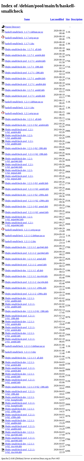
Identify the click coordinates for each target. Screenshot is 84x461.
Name (27, 19)
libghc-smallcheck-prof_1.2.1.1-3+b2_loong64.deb (20, 404)
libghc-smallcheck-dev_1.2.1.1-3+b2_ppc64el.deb (20, 433)
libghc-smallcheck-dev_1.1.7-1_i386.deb (24, 67)
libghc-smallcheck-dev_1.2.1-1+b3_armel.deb (26, 206)
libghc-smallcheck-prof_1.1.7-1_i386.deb (24, 72)
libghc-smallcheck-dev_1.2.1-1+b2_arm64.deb (27, 125)
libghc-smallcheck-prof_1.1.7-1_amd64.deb (25, 84)
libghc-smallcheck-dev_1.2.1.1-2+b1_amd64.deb (20, 299)
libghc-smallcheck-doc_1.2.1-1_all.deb (23, 119)
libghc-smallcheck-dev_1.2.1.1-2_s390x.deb (25, 288)
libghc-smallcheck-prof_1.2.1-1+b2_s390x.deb (27, 200)
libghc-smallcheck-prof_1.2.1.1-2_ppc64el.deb (27, 253)
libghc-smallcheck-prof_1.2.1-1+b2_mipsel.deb (19, 177)
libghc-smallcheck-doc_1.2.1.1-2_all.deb (24, 270)
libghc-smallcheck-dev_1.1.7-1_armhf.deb (25, 90)
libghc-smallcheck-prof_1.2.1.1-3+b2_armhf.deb (20, 381)
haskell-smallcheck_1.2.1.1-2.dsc (20, 241)
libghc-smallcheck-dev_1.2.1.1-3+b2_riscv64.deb (20, 445)
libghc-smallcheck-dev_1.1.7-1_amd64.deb (25, 78)
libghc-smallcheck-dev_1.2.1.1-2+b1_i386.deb (27, 311)
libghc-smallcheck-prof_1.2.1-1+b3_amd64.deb (19, 142)
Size (68, 19)
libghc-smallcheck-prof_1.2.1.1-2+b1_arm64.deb (20, 328)
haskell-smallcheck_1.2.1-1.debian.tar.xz (24, 102)
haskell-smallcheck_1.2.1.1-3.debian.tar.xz (25, 346)
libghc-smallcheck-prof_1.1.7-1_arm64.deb (25, 61)
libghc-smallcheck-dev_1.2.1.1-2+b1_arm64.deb (20, 322)
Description (76, 19)
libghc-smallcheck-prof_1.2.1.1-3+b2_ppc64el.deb (20, 439)
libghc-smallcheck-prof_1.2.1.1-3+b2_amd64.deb (20, 427)
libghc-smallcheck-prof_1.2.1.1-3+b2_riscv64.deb (20, 450)
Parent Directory (12, 27)
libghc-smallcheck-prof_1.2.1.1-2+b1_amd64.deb (20, 305)
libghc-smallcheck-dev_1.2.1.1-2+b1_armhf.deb (20, 334)
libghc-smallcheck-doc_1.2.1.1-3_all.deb (24, 358)
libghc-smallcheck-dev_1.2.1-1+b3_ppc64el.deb (19, 159)
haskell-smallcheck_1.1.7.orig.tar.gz (22, 38)
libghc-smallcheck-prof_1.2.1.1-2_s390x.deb (26, 294)
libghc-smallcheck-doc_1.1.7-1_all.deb (23, 49)
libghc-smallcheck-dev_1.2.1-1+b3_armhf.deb (26, 183)
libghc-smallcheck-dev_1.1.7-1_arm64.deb (25, 55)
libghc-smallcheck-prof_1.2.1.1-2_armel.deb (26, 264)
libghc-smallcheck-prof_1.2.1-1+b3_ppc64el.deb (19, 165)
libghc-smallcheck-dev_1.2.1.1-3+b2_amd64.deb (20, 421)
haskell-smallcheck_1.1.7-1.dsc (19, 43)
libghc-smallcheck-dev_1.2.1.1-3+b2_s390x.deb (20, 410)
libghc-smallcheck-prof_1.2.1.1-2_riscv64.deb (26, 282)
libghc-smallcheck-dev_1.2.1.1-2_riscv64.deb (26, 276)
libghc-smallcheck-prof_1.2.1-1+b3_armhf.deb (27, 189)
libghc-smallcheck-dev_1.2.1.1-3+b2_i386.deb (27, 387)
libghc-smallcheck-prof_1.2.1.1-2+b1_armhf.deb (20, 340)
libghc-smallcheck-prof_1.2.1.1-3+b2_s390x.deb (20, 416)
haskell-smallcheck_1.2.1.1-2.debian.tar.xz (25, 235)
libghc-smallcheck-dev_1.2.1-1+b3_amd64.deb (19, 136)
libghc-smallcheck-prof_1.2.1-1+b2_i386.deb (26, 154)
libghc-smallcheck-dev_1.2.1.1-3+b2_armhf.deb (20, 375)
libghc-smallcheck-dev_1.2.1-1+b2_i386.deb (26, 148)
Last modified (57, 19)
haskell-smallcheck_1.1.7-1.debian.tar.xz (24, 32)
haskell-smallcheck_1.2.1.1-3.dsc (20, 352)
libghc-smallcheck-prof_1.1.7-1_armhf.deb (25, 96)
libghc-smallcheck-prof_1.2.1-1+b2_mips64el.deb (19, 223)
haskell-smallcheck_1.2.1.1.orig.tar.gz (22, 230)
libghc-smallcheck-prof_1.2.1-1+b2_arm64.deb (19, 130)
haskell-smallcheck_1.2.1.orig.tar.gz (22, 113)
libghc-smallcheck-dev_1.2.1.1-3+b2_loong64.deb (20, 398)
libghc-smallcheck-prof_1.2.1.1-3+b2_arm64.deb (20, 369)
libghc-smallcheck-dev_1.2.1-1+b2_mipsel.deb (19, 171)
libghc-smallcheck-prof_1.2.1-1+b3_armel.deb (26, 212)
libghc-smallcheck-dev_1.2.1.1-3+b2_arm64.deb (20, 363)
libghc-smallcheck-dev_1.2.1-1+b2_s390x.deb (26, 195)
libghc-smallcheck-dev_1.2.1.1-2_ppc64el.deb (26, 247)
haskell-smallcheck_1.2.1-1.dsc (19, 107)
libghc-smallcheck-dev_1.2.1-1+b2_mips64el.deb (19, 218)
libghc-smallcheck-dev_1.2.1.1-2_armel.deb (25, 259)
